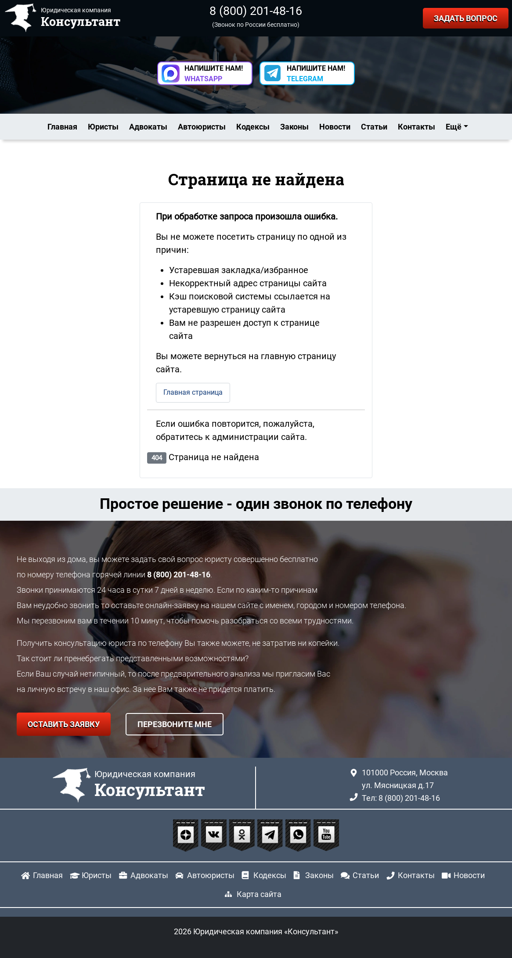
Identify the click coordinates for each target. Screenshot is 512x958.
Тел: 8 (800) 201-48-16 (401, 798)
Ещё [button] (454, 126)
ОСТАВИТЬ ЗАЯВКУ (64, 724)
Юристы (103, 126)
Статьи (374, 126)
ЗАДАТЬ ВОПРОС (466, 18)
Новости (334, 126)
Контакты (416, 126)
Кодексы (253, 126)
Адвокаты (148, 126)
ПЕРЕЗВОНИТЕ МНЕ (174, 724)
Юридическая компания (149, 784)
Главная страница (193, 392)
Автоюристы (202, 126)
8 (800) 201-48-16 (255, 11)
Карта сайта (259, 894)
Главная (62, 126)
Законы (294, 126)
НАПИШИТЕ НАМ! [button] (213, 73)
